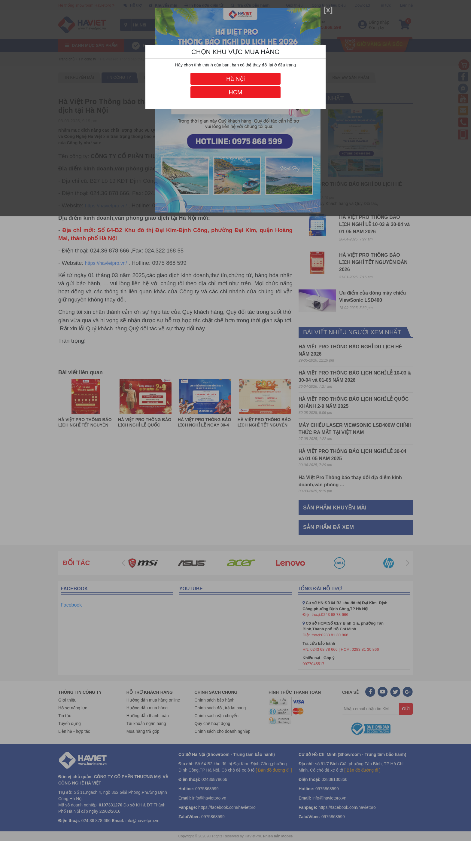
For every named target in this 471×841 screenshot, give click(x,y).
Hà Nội (235, 78)
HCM (235, 92)
